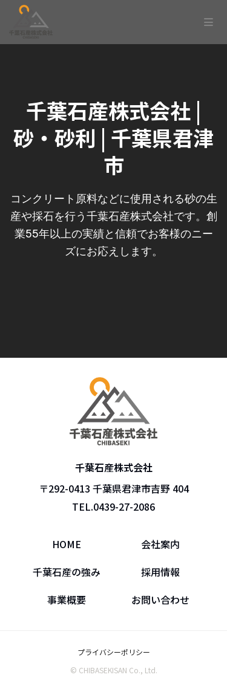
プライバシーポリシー (113, 652)
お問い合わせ (160, 599)
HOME (66, 544)
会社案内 (160, 544)
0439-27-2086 (124, 506)
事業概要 (66, 599)
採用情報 (160, 571)
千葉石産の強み (66, 571)
